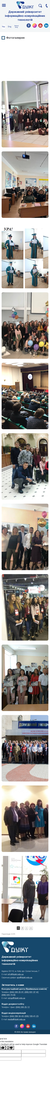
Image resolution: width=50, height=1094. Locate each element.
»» (31, 928)
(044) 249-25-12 (23, 1007)
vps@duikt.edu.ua (24, 978)
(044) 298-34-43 (17, 1016)
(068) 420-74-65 (8, 995)
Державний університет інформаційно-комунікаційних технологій (25, 16)
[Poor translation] (9, 1048)
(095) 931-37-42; (32, 992)
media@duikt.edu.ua (16, 1019)
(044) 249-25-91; (17, 992)
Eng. (10, 27)
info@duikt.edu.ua (15, 974)
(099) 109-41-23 (31, 1016)
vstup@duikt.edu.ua (16, 998)
